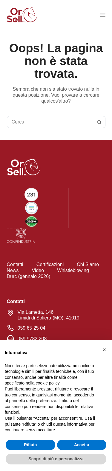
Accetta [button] (81, 444)
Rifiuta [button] (30, 444)
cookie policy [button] (47, 383)
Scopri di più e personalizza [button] (55, 458)
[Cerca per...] (50, 122)
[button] (104, 349)
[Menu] (102, 15)
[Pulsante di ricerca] (99, 122)
